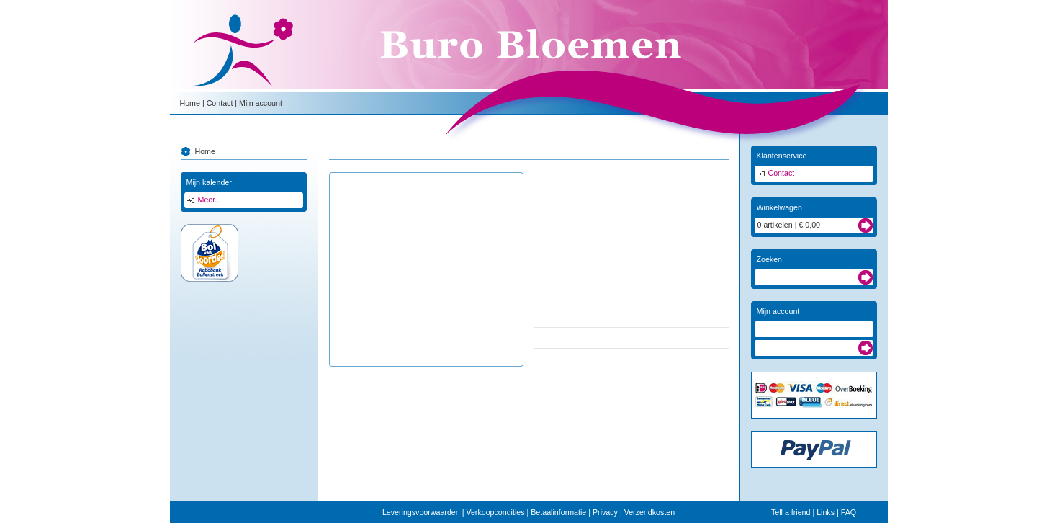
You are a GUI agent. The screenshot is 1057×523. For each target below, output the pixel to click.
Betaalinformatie (558, 512)
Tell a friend (791, 512)
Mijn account (260, 103)
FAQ (848, 512)
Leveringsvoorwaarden (421, 512)
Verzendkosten (649, 512)
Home (190, 103)
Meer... (210, 199)
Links (826, 512)
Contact (220, 103)
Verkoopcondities (495, 512)
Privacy (605, 512)
